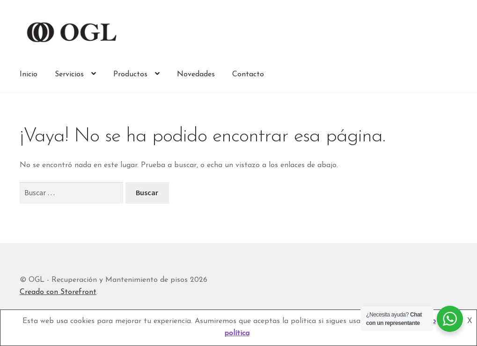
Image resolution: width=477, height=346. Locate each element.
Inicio (28, 74)
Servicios (69, 74)
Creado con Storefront (58, 292)
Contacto (248, 74)
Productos (130, 74)
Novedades (196, 74)
